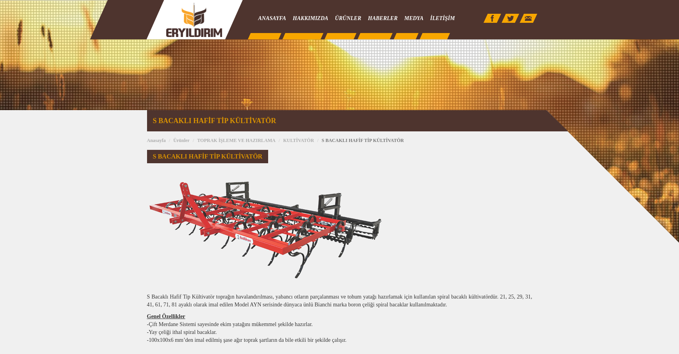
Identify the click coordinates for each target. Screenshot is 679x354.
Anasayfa (156, 140)
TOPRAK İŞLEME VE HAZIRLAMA (236, 140)
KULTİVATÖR (298, 140)
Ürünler (181, 140)
